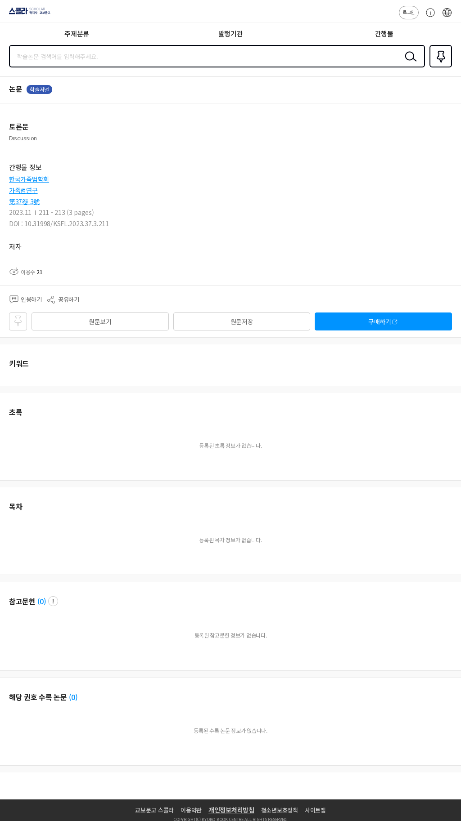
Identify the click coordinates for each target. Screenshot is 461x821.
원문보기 (100, 321)
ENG (447, 17)
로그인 (409, 12)
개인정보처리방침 (231, 809)
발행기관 (230, 33)
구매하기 (379, 321)
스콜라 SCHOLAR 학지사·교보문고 (27, 13)
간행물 (384, 33)
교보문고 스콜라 (154, 810)
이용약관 (191, 810)
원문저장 (241, 321)
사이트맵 (315, 810)
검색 (409, 63)
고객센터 (428, 17)
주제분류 (76, 33)
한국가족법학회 (29, 178)
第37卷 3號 (24, 201)
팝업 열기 (53, 601)
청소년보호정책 (279, 810)
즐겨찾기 (438, 66)
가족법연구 (23, 190)
